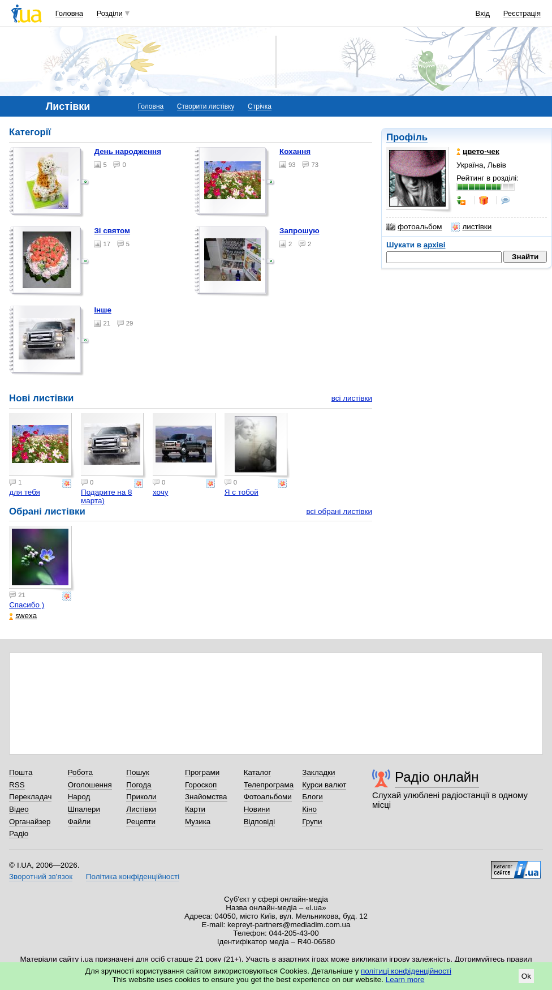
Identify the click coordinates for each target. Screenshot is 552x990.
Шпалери (84, 809)
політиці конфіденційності (406, 971)
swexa (23, 615)
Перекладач (30, 796)
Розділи (110, 13)
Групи (312, 821)
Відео (19, 809)
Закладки (318, 772)
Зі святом (112, 230)
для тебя (24, 492)
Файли (79, 821)
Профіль (407, 137)
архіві (435, 245)
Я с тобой (241, 492)
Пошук (137, 772)
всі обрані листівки (339, 511)
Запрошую (299, 230)
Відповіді (259, 821)
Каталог (257, 772)
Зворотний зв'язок (40, 876)
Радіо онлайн (437, 777)
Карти (195, 809)
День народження (127, 151)
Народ (79, 796)
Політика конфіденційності (132, 876)
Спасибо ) (26, 605)
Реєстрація (522, 13)
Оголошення (90, 785)
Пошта (20, 772)
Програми (202, 772)
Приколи (141, 796)
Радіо (18, 833)
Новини (257, 809)
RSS (17, 785)
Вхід (483, 13)
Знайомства (206, 796)
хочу (160, 492)
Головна (69, 13)
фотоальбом (414, 227)
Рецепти (141, 821)
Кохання (294, 151)
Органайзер (29, 821)
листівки (471, 227)
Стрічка (259, 106)
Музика (197, 821)
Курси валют (324, 785)
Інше (102, 310)
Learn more (405, 979)
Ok (526, 976)
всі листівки (351, 398)
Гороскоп (201, 785)
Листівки (141, 809)
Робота (80, 772)
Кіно (309, 809)
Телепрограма (269, 785)
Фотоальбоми (268, 796)
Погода (138, 785)
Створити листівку (206, 106)
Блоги (312, 796)
